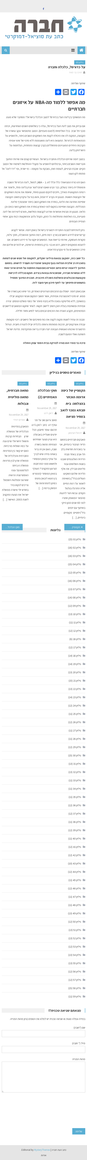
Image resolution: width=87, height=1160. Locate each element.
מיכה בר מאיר (75, 72)
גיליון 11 (77, 622)
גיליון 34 (77, 788)
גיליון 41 (77, 847)
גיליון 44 (77, 872)
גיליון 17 (77, 647)
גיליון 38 (77, 822)
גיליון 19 (77, 664)
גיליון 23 (77, 697)
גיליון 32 (77, 772)
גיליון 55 (77, 963)
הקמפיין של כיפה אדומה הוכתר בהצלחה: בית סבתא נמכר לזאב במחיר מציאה (72, 403)
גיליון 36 (77, 805)
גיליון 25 (77, 714)
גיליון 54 (77, 955)
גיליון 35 (77, 797)
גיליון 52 (77, 938)
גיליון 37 (77, 813)
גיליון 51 (77, 930)
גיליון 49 (77, 913)
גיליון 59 (77, 996)
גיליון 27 (77, 730)
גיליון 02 (77, 547)
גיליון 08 (77, 597)
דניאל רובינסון (75, 433)
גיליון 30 (77, 755)
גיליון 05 (79, 62)
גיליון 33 (77, 780)
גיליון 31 (77, 763)
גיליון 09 (77, 606)
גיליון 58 (77, 988)
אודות (43, 1155)
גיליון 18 (77, 655)
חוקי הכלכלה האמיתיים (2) (11, 527)
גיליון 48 (77, 905)
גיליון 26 (77, 722)
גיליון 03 (77, 556)
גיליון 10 (77, 614)
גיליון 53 (77, 946)
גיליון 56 (77, 971)
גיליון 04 (77, 564)
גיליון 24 (77, 705)
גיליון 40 (77, 838)
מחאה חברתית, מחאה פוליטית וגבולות (17, 397)
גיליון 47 (77, 896)
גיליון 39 (77, 830)
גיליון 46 (77, 888)
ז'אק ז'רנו (48, 413)
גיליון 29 (77, 747)
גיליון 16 (77, 639)
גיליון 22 (77, 689)
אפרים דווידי (19, 419)
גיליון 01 (77, 539)
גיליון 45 (77, 880)
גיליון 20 (77, 672)
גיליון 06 (77, 581)
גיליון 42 (77, 855)
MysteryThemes (42, 1149)
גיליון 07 (77, 589)
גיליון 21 (77, 680)
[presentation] (69, 1110)
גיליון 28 (77, 739)
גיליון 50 (77, 921)
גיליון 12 (77, 630)
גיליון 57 (77, 980)
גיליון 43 (77, 863)
